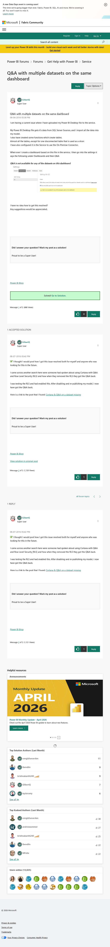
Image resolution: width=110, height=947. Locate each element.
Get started (55, 50)
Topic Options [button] (92, 85)
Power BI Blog (16, 283)
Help (87, 35)
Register (66, 35)
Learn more (8, 13)
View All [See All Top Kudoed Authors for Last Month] (14, 859)
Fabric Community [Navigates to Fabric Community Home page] (32, 22)
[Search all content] (72, 42)
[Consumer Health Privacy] (37, 937)
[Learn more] (19, 728)
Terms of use (6, 927)
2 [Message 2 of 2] (18, 470)
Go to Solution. (59, 295)
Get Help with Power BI (62, 61)
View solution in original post (24, 461)
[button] (77, 86)
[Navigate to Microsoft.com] (10, 22)
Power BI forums (18, 61)
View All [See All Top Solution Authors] (14, 799)
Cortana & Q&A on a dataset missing (63, 394)
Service (86, 61)
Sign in (77, 35)
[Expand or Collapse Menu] (4, 30)
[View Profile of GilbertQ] (26, 99)
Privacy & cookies (8, 923)
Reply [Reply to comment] (93, 477)
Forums (38, 61)
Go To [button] (96, 36)
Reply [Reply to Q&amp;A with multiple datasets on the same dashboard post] (93, 314)
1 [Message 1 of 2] (18, 307)
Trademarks (6, 932)
